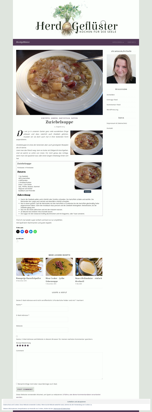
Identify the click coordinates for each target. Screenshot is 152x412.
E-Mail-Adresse (22, 315)
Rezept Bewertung (23, 343)
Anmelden (111, 95)
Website (19, 326)
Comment (20, 350)
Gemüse (54, 118)
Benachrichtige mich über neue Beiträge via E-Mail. (37, 384)
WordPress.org (112, 109)
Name (19, 305)
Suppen (74, 118)
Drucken (87, 191)
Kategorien (117, 42)
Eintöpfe (45, 118)
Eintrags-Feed (112, 100)
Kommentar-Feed (113, 105)
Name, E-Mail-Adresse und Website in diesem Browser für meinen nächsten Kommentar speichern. (54, 339)
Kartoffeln (64, 118)
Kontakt (110, 128)
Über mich (132, 42)
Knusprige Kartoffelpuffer (28, 278)
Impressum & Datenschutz (117, 123)
